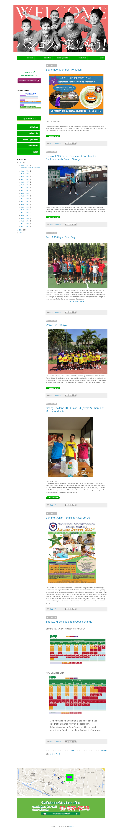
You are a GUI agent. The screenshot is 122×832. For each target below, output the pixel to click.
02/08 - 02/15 (25, 215)
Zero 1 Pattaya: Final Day (60, 237)
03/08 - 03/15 (25, 204)
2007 (21, 233)
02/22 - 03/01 (25, 210)
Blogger (71, 826)
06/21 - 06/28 (25, 176)
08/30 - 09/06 (25, 165)
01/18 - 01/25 (25, 224)
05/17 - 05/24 (25, 188)
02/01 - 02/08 (25, 218)
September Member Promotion (64, 69)
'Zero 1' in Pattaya (56, 325)
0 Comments (57, 143)
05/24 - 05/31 (25, 185)
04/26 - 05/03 (25, 196)
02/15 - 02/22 (25, 213)
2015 (21, 163)
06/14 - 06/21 (25, 179)
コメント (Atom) (54, 754)
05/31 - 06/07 (25, 182)
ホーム (73, 750)
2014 (21, 230)
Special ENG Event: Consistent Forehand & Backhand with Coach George (71, 158)
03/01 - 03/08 (25, 207)
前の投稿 (104, 750)
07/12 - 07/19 (25, 171)
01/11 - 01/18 (25, 226)
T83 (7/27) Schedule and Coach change (69, 621)
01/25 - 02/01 (25, 221)
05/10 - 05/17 (25, 190)
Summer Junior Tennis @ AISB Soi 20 (68, 517)
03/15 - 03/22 (25, 201)
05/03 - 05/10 (25, 193)
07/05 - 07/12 (25, 174)
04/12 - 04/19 (25, 199)
